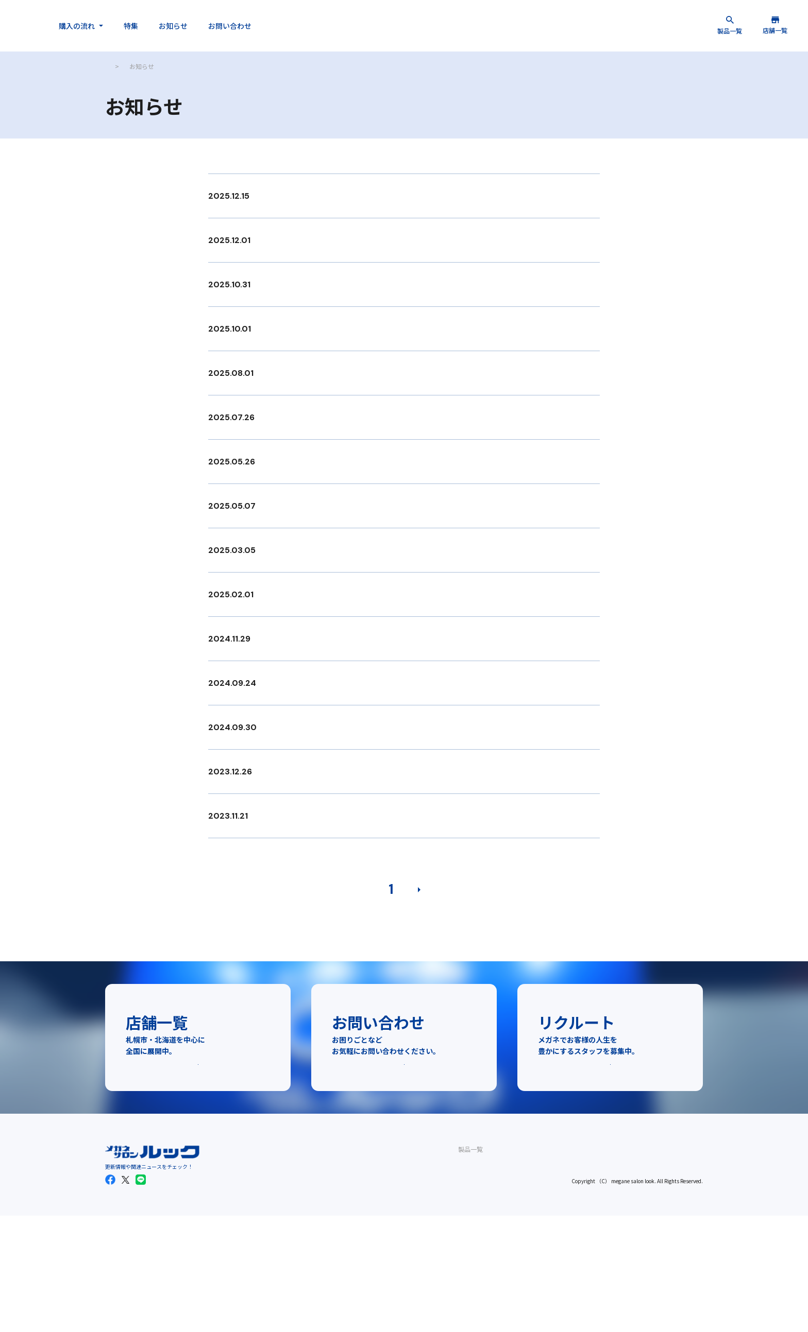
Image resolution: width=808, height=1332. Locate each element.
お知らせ (268, 26)
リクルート (467, 1265)
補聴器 (244, 1280)
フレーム (247, 1234)
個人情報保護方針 (476, 1280)
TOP (111, 66)
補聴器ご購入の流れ (403, 1249)
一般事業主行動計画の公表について (501, 1296)
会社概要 (464, 1249)
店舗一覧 (299, 1219)
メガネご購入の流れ (403, 1234)
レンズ (244, 1249)
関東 (299, 1265)
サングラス (250, 1265)
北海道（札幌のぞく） (324, 1249)
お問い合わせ (324, 26)
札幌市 (302, 1234)
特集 (225, 26)
